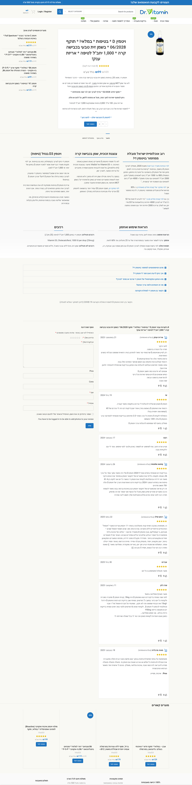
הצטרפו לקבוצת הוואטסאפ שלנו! (150, 2)
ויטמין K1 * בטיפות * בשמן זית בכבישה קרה (20, 84)
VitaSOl (151, 753)
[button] (96, 267)
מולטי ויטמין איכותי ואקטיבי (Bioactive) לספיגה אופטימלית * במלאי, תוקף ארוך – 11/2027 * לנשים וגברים (41, 729)
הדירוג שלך (88, 338)
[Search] (96, 11)
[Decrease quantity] (106, 124)
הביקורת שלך (87, 342)
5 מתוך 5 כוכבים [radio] (71, 338)
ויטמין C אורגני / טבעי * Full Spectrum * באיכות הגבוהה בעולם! (19, 37)
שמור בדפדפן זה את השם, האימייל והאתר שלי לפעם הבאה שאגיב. (63, 414)
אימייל (90, 403)
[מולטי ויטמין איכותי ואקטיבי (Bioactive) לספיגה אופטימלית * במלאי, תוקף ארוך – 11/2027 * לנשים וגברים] (41, 717)
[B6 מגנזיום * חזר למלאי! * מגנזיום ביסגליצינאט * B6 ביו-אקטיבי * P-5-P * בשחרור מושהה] (77, 727)
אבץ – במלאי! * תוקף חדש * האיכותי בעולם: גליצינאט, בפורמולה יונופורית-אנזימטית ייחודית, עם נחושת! (150, 749)
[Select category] (73, 11)
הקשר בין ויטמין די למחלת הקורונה (149, 291)
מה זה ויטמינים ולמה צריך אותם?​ (149, 285)
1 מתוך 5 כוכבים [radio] (79, 338)
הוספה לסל (90, 124)
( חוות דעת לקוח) (90, 66)
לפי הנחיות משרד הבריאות (158, 166)
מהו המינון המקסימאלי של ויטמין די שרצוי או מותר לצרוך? (139, 279)
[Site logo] (154, 11)
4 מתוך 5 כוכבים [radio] (73, 338)
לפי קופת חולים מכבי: (155, 199)
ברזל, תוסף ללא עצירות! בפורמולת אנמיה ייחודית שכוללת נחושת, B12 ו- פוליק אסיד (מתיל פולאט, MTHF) (114, 749)
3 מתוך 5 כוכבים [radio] (75, 338)
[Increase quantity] (99, 124)
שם (92, 392)
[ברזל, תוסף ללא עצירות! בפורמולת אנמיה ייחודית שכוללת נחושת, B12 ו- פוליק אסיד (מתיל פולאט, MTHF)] (114, 727)
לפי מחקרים (114, 188)
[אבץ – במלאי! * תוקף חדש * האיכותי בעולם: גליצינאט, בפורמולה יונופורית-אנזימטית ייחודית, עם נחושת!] (150, 727)
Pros (92, 371)
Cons (91, 382)
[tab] (108, 137)
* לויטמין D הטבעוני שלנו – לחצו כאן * (96, 117)
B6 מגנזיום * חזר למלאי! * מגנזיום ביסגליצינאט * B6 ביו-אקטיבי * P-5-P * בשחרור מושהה (20, 55)
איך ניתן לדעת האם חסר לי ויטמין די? (148, 273)
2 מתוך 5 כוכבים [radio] (77, 338)
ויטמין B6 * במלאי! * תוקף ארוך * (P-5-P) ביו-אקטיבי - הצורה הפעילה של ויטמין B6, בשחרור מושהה (19, 70)
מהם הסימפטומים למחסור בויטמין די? (147, 267)
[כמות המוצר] (103, 124)
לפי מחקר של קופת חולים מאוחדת (151, 187)
